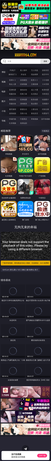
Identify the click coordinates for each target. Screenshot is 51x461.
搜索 (45, 61)
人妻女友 (34, 109)
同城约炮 (12, 119)
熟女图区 (34, 103)
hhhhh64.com (25, 55)
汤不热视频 (45, 119)
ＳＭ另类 (45, 84)
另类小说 (23, 113)
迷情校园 (12, 113)
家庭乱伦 (23, 109)
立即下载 (42, 455)
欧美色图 (34, 99)
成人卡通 (34, 90)
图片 (4, 101)
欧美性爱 (45, 90)
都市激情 (12, 109)
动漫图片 (45, 99)
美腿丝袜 (12, 103)
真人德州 (23, 70)
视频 (4, 81)
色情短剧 (23, 123)
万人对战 (34, 70)
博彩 (4, 72)
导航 (4, 120)
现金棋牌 (34, 74)
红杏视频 (12, 123)
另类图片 (45, 103)
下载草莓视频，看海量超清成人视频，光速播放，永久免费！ (25, 263)
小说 (4, 111)
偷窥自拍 (12, 99)
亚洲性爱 (12, 90)
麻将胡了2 (13, 74)
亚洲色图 (23, 99)
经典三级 (23, 94)
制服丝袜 (12, 94)
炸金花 (23, 74)
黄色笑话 (34, 113)
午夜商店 (23, 119)
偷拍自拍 (23, 90)
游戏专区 (45, 70)
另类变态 (45, 94)
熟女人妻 (12, 84)
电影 (4, 91)
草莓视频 (34, 119)
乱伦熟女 (34, 94)
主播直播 (34, 84)
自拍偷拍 (23, 80)
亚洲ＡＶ (12, 80)
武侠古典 (45, 109)
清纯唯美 (23, 103)
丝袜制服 (23, 84)
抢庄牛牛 (45, 74)
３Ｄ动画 (45, 80)
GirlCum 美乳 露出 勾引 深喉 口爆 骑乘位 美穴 (20, 270)
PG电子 (13, 70)
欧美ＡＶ (34, 80)
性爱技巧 (45, 113)
